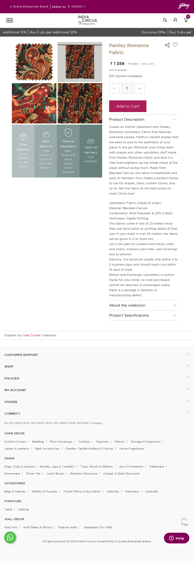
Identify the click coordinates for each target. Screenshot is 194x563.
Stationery (132, 491)
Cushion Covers (15, 441)
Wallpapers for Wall (97, 527)
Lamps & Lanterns (16, 448)
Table (8, 509)
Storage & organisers (146, 441)
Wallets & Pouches (44, 491)
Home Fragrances (131, 448)
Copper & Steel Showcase (121, 473)
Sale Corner (32, 335)
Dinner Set (33, 473)
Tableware (156, 466)
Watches (113, 491)
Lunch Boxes (55, 473)
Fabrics (119, 441)
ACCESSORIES (14, 483)
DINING (9, 458)
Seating (23, 509)
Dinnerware (12, 473)
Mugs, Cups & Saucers (19, 466)
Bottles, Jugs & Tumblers (57, 466)
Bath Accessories (47, 448)
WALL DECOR (14, 519)
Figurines (102, 441)
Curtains (84, 441)
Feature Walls (67, 527)
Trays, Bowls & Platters (97, 466)
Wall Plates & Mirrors (37, 527)
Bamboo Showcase (83, 473)
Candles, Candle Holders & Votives (89, 448)
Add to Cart (127, 106)
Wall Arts (10, 527)
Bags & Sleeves (15, 491)
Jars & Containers (131, 466)
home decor (14, 433)
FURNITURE (12, 501)
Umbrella (152, 491)
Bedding (38, 441)
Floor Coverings (61, 441)
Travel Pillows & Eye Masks (82, 491)
